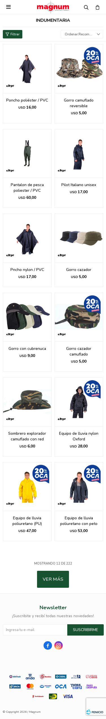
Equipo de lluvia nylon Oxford (78, 436)
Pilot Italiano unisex (78, 185)
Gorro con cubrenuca (27, 348)
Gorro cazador (78, 269)
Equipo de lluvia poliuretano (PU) (27, 520)
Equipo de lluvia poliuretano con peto (79, 520)
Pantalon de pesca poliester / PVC (27, 187)
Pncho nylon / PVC (27, 269)
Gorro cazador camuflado (78, 351)
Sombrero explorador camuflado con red (27, 436)
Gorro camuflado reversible (79, 103)
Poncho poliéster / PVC (27, 100)
